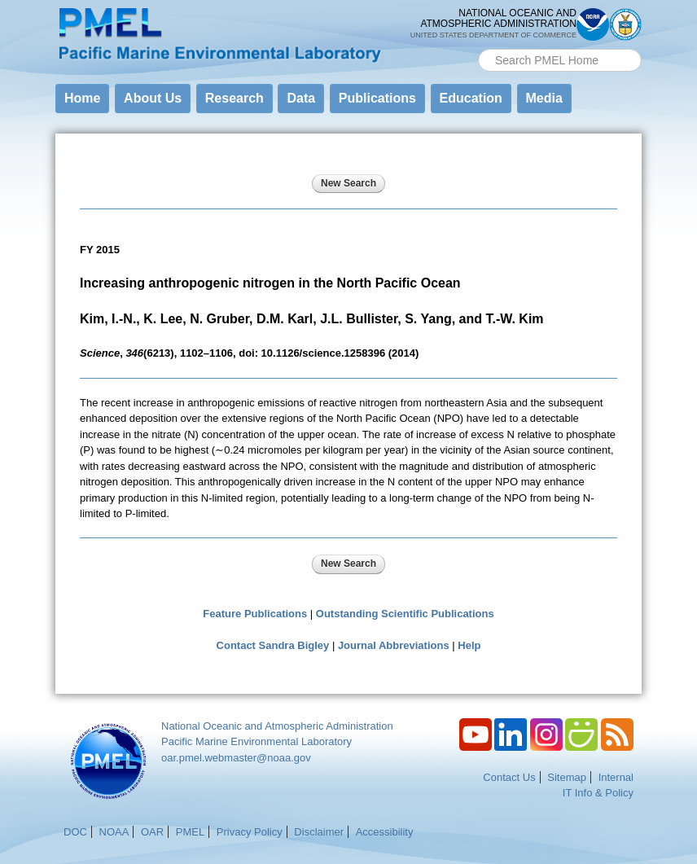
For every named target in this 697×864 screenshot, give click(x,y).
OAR (152, 832)
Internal (615, 777)
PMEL (190, 832)
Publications (377, 98)
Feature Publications (255, 613)
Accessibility (385, 832)
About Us (153, 98)
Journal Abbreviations (393, 645)
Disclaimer (319, 832)
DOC (75, 832)
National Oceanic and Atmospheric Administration (277, 726)
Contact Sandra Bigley (273, 645)
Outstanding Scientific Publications (405, 613)
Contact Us (509, 777)
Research (234, 98)
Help (469, 645)
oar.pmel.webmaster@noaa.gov (236, 758)
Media (544, 98)
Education (471, 98)
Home (82, 98)
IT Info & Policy (598, 793)
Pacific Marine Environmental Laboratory (256, 741)
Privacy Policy (250, 832)
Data (301, 98)
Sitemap (566, 777)
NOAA (114, 832)
